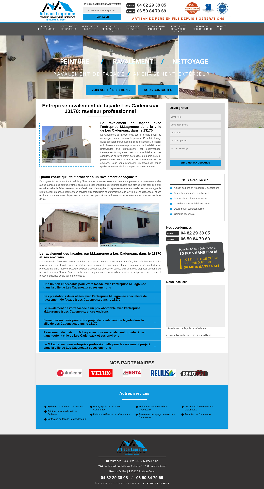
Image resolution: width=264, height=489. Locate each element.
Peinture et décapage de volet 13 (178, 29)
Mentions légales (156, 483)
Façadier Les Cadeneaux (198, 414)
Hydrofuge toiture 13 (133, 27)
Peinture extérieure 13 (46, 27)
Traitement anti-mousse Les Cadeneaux (153, 408)
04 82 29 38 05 (151, 5)
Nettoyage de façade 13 (90, 27)
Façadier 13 (221, 27)
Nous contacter (158, 90)
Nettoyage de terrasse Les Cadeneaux (107, 408)
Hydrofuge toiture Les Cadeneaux (65, 406)
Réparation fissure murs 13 (202, 27)
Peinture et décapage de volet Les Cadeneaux (157, 416)
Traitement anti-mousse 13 (154, 27)
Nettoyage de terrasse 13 (68, 27)
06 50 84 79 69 (151, 10)
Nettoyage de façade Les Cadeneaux (66, 419)
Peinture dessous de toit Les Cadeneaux (62, 413)
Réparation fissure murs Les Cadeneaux (199, 408)
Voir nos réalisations (111, 90)
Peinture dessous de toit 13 (112, 29)
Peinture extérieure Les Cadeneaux (111, 414)
